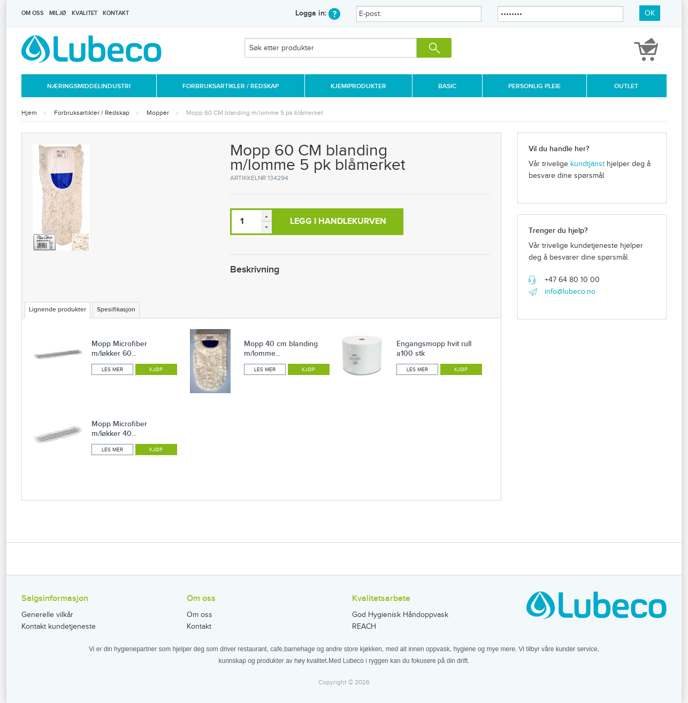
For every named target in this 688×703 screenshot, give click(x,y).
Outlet (626, 86)
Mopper (158, 112)
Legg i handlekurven (338, 221)
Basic (447, 86)
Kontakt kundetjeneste (58, 626)
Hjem (29, 112)
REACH (364, 626)
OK (650, 13)
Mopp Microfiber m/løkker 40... (119, 428)
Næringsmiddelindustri (89, 86)
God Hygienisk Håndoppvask (400, 615)
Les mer (112, 369)
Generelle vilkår (47, 615)
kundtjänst (587, 164)
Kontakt (116, 13)
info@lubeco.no (570, 291)
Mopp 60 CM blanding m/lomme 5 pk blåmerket (254, 112)
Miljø (57, 13)
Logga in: (317, 13)
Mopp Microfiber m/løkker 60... (119, 348)
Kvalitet (84, 13)
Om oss (32, 13)
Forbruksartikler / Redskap (230, 86)
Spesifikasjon (116, 310)
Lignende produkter (57, 310)
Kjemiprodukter (358, 86)
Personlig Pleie (534, 86)
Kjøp (156, 369)
